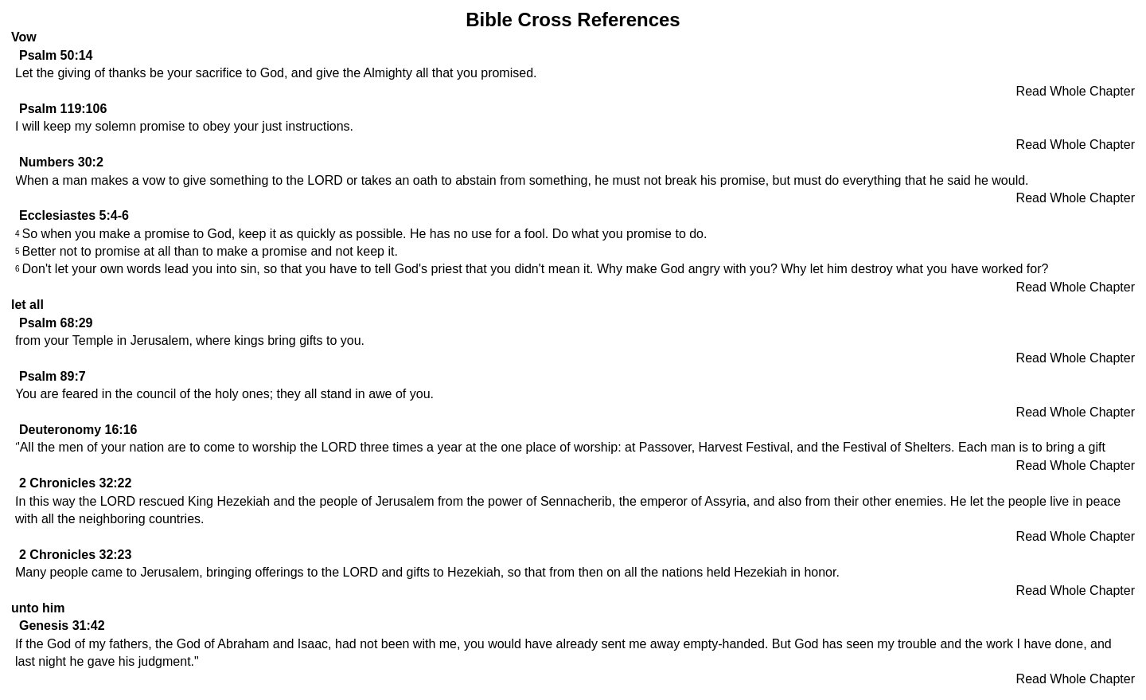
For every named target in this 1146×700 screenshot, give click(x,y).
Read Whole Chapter (1075, 91)
